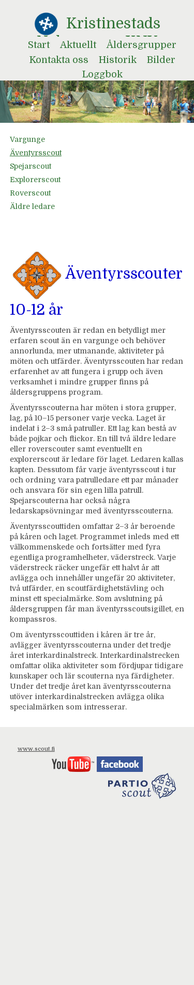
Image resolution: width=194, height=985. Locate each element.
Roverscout (30, 193)
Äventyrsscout (36, 153)
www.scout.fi (36, 749)
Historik (118, 60)
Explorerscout (35, 179)
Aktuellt (78, 45)
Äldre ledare (32, 206)
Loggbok (102, 74)
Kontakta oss (58, 60)
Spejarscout (30, 166)
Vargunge (27, 139)
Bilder (161, 60)
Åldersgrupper (141, 45)
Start (39, 45)
